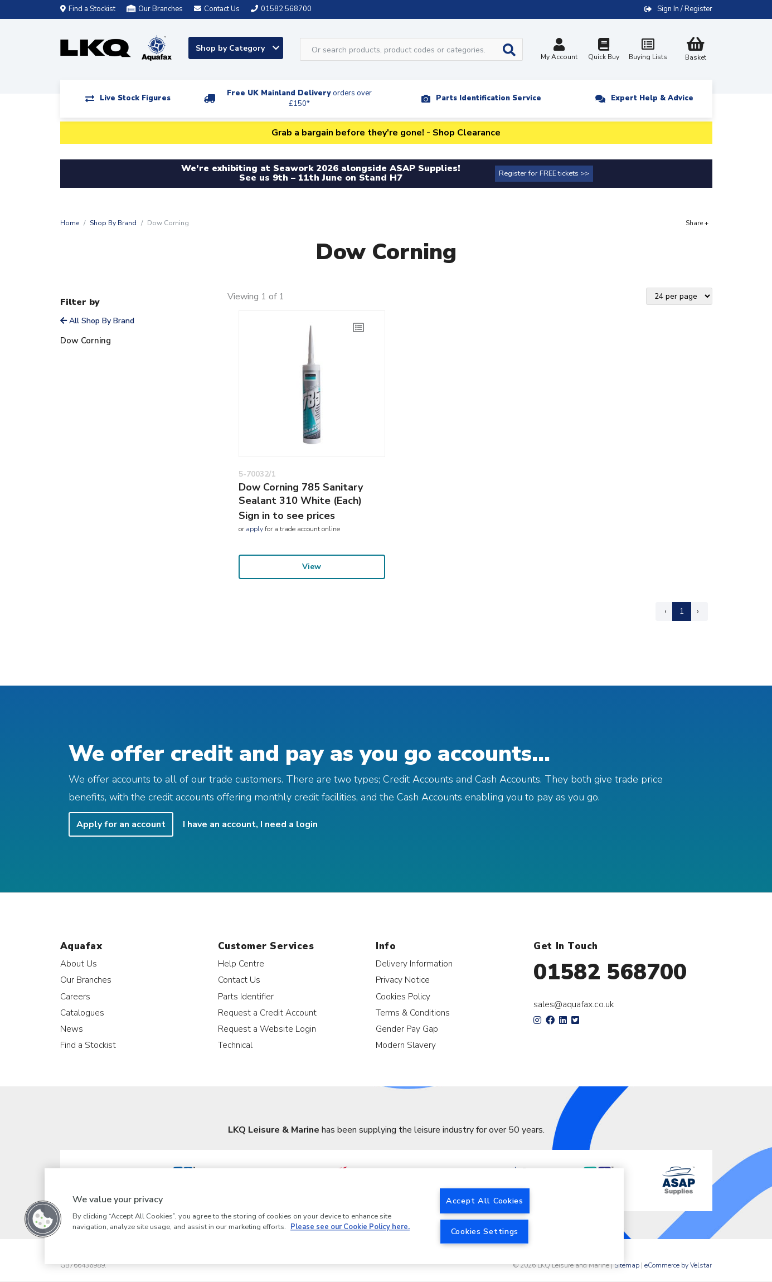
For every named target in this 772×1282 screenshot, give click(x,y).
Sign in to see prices (287, 515)
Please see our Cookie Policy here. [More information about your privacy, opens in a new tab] (350, 1227)
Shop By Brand (113, 222)
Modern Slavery (406, 1045)
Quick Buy (603, 50)
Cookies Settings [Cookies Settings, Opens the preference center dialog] (485, 1231)
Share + (697, 222)
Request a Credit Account (267, 1012)
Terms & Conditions (413, 1012)
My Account (559, 50)
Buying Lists (648, 50)
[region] (334, 1216)
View (311, 566)
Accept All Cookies (484, 1200)
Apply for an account (121, 824)
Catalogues (82, 1012)
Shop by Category (237, 48)
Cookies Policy (403, 996)
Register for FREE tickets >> (544, 173)
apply (254, 529)
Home (69, 222)
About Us (78, 963)
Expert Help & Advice (652, 98)
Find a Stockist (87, 9)
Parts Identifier (246, 996)
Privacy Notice (403, 979)
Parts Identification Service (488, 98)
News (71, 1029)
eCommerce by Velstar (678, 1265)
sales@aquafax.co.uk (573, 1004)
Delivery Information (414, 963)
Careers (75, 996)
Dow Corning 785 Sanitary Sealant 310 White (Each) (301, 493)
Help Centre (241, 963)
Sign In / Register (684, 9)
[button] (43, 1219)
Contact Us (239, 979)
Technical (235, 1045)
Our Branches (155, 9)
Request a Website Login (267, 1029)
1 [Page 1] (681, 611)
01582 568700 (610, 972)
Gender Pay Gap (407, 1029)
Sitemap (626, 1265)
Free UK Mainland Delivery (299, 98)
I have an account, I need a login (250, 824)
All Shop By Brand (97, 320)
